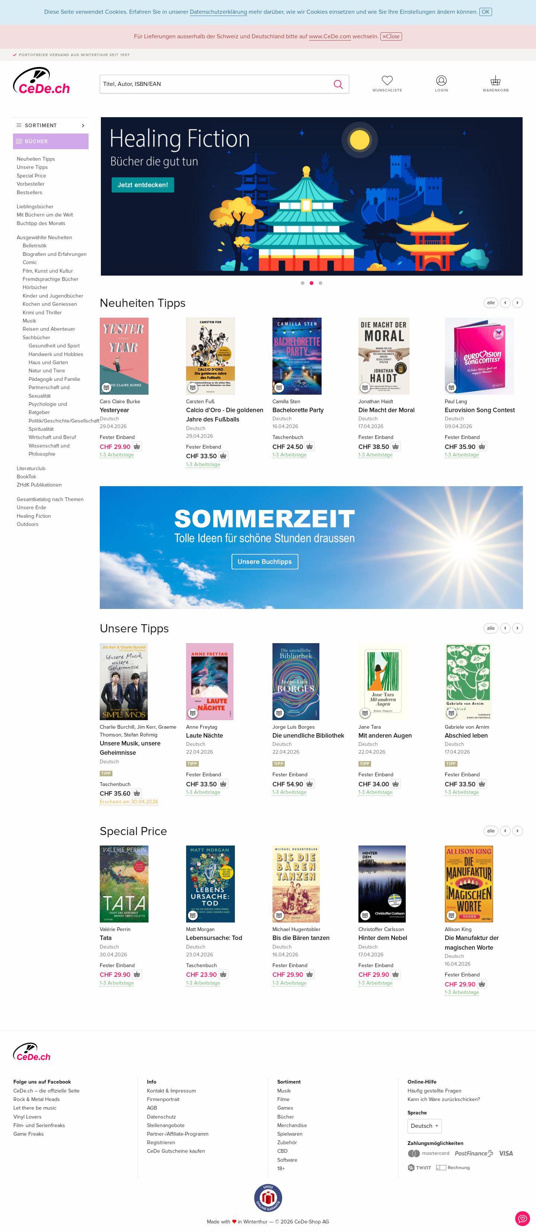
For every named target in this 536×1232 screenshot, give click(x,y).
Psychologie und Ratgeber (48, 408)
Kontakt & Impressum (171, 1091)
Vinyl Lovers (27, 1117)
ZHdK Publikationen (39, 485)
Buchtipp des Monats (41, 223)
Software (287, 1160)
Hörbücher (35, 287)
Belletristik (35, 246)
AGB (152, 1108)
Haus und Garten (48, 362)
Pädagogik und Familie (54, 379)
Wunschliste (387, 84)
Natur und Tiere (47, 371)
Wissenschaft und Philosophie (49, 450)
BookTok (26, 477)
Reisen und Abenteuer (49, 329)
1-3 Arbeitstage (117, 455)
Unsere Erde (31, 507)
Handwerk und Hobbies (56, 354)
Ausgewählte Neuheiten (44, 237)
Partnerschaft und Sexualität (49, 391)
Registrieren (161, 1142)
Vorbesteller (31, 184)
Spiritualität (41, 429)
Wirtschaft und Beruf (52, 437)
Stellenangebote (166, 1125)
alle (491, 303)
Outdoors (28, 524)
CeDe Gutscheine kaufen (176, 1151)
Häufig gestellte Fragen (435, 1091)
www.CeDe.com (330, 36)
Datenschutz (161, 1117)
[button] (302, 283)
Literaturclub (31, 468)
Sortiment (41, 125)
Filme (283, 1099)
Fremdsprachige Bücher (51, 279)
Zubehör (287, 1142)
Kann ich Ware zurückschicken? (444, 1099)
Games (285, 1108)
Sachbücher (36, 337)
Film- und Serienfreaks (39, 1125)
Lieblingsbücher (35, 206)
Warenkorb (496, 84)
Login (442, 84)
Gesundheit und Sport (54, 346)
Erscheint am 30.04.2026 (129, 802)
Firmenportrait (163, 1099)
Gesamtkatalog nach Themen (50, 499)
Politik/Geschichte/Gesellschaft (59, 421)
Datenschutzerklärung (218, 12)
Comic (30, 262)
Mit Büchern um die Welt (45, 215)
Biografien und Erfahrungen (55, 254)
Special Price (31, 176)
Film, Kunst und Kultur (48, 271)
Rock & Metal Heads (36, 1099)
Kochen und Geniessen (50, 304)
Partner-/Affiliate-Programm (177, 1134)
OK (486, 12)
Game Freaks (28, 1134)
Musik (29, 321)
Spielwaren (290, 1134)
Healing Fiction (34, 516)
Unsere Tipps (32, 167)
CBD (282, 1151)
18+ (281, 1168)
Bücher (36, 141)
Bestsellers (29, 192)
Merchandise (292, 1125)
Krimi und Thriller (42, 312)
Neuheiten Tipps (36, 159)
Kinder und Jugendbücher (53, 296)
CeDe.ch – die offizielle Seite (46, 1091)
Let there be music (35, 1108)
